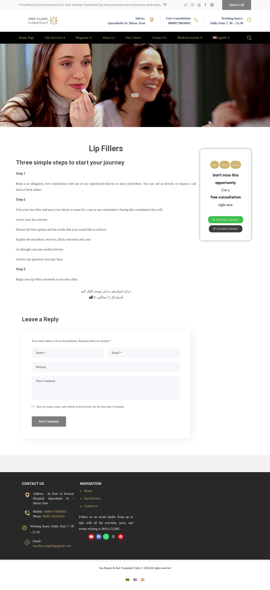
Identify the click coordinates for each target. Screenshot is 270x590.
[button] (236, 5)
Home (88, 491)
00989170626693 (179, 23)
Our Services (92, 498)
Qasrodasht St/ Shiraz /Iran (126, 23)
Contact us (91, 506)
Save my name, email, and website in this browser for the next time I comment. (81, 406)
